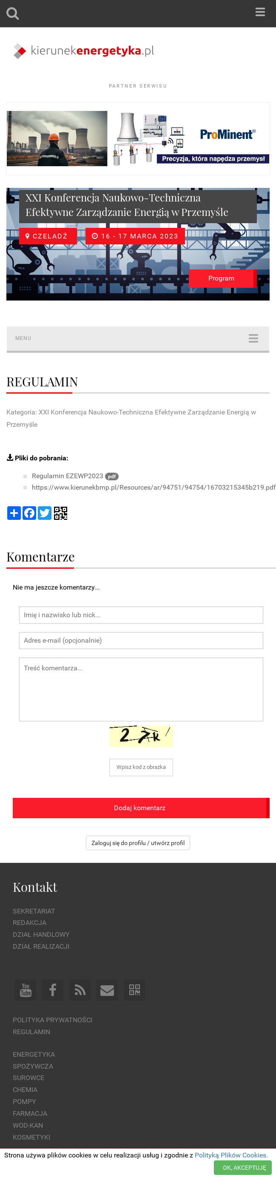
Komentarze (40, 556)
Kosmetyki (31, 1137)
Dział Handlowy (41, 934)
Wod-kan (28, 1125)
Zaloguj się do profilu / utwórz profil (138, 842)
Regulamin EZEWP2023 (75, 476)
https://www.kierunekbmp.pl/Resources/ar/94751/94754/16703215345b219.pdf (154, 487)
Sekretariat (34, 911)
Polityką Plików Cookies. (231, 1155)
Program (221, 278)
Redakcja (29, 923)
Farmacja (30, 1113)
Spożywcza (33, 1066)
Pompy (24, 1102)
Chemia (25, 1090)
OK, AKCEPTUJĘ (244, 1167)
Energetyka (34, 1054)
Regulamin (31, 1032)
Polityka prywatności (52, 1020)
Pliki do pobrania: (37, 458)
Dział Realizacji (41, 946)
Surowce (28, 1078)
